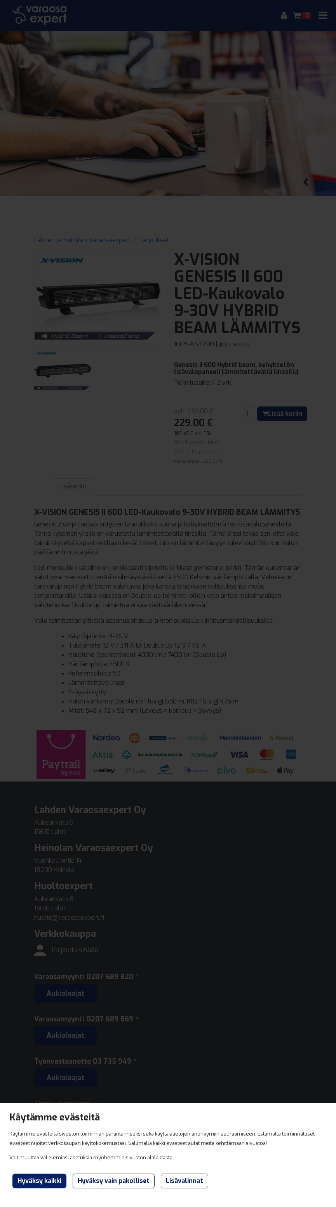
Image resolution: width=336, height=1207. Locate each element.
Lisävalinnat (184, 1181)
